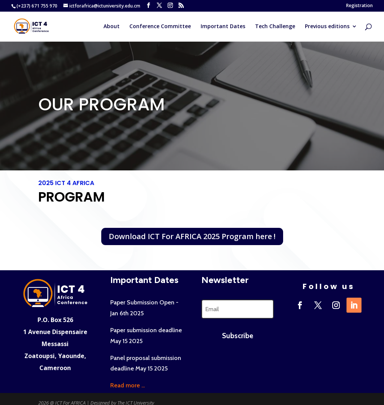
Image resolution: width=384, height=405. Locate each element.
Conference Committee (160, 27)
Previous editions (327, 27)
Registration (359, 6)
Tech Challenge (275, 27)
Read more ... (127, 385)
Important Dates (223, 27)
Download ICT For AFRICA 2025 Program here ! (192, 236)
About (112, 27)
